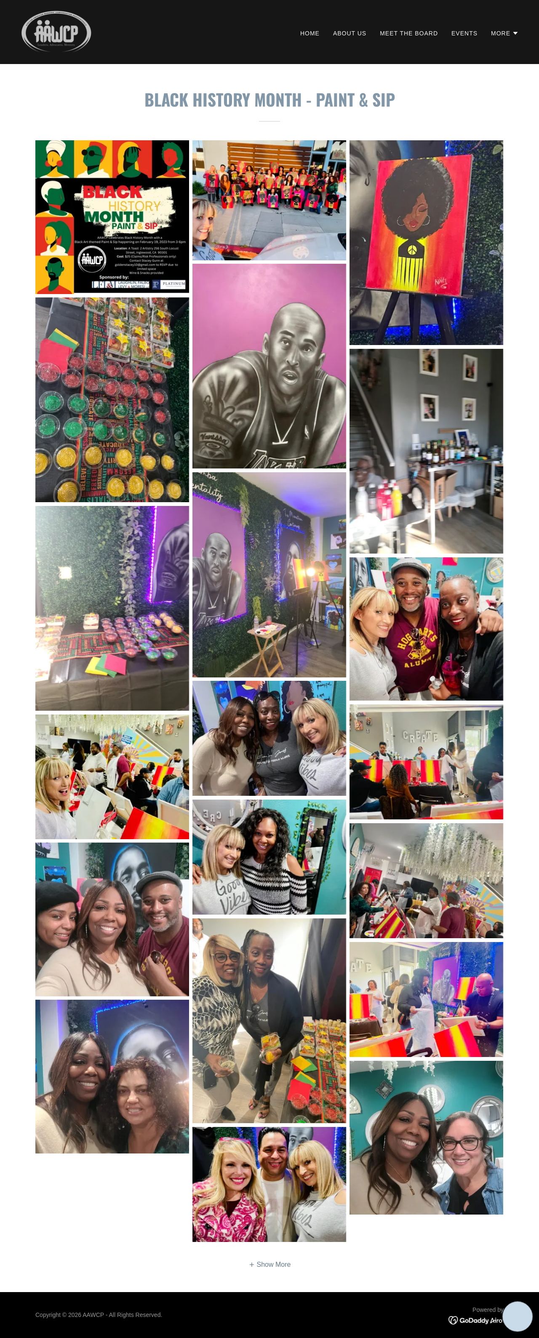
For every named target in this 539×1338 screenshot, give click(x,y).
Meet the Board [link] (409, 33)
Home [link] (310, 33)
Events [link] (464, 33)
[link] (56, 31)
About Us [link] (349, 33)
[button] (505, 33)
